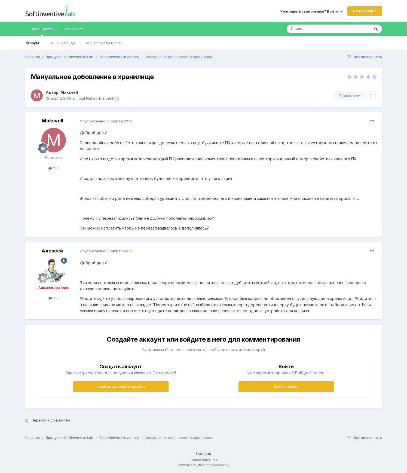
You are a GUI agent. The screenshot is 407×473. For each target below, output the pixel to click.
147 (53, 168)
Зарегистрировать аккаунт (120, 386)
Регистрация (364, 11)
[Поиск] (313, 29)
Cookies (203, 453)
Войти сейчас (286, 386)
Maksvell (69, 92)
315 (53, 298)
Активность (73, 29)
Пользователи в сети (104, 43)
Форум (32, 43)
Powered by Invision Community (203, 465)
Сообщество (42, 31)
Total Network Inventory (97, 98)
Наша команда (62, 43)
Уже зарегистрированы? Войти (311, 11)
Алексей (52, 251)
